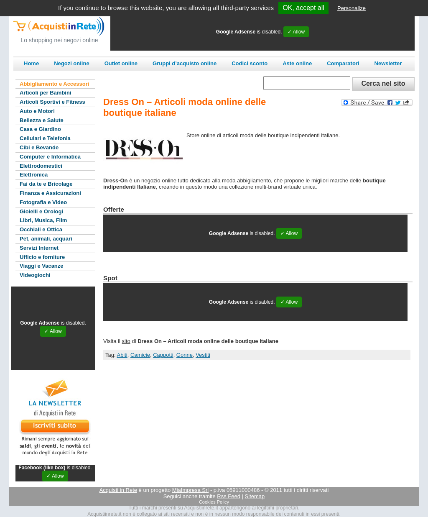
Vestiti (203, 355)
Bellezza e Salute (42, 120)
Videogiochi (35, 275)
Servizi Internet (39, 248)
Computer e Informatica (50, 157)
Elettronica (34, 174)
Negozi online (71, 63)
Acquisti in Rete (118, 490)
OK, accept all (303, 7)
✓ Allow (296, 32)
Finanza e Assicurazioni (50, 193)
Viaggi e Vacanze (42, 266)
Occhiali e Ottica (41, 229)
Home (31, 63)
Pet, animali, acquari (46, 238)
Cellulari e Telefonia (45, 138)
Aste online (297, 63)
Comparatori (343, 63)
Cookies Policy (214, 501)
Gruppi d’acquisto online (185, 63)
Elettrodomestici (41, 166)
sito (126, 341)
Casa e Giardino (40, 129)
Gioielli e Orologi (41, 211)
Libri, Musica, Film (43, 220)
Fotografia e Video (43, 202)
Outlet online (121, 63)
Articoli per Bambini (45, 93)
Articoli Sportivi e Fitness (52, 102)
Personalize (351, 8)
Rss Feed (228, 496)
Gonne (184, 355)
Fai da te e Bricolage (46, 184)
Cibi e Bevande (39, 147)
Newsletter (388, 63)
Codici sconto (250, 63)
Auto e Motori (37, 111)
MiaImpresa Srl (190, 490)
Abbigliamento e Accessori (54, 84)
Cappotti (163, 355)
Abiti (122, 355)
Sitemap (255, 496)
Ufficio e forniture (42, 257)
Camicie (140, 355)
